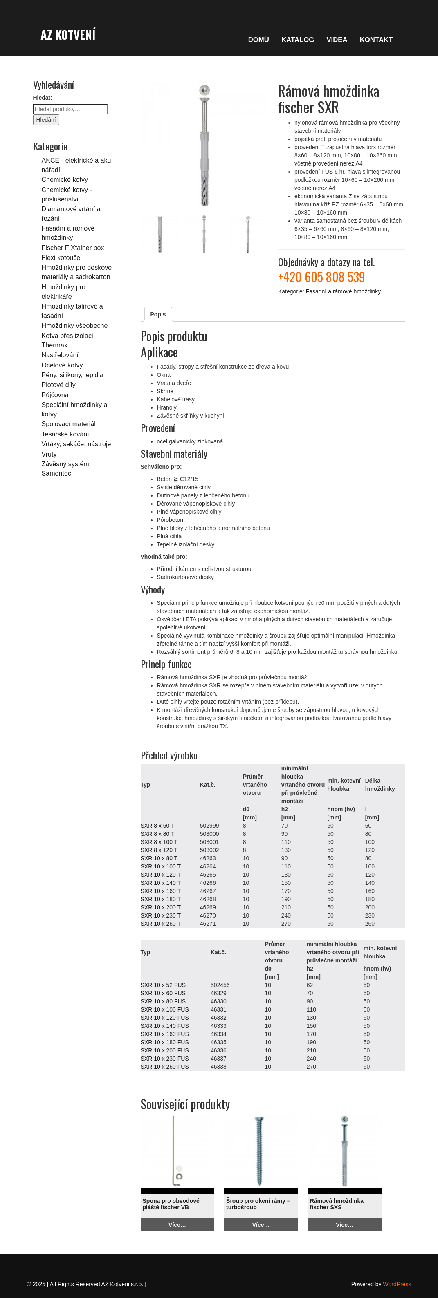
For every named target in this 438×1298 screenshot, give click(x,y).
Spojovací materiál (69, 423)
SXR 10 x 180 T (161, 899)
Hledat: (42, 97)
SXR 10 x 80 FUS (163, 1001)
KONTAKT (376, 40)
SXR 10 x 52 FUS (163, 985)
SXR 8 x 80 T (158, 833)
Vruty (49, 454)
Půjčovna (55, 394)
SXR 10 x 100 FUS (165, 1009)
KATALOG (297, 40)
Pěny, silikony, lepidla (72, 374)
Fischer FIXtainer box (73, 247)
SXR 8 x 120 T (159, 850)
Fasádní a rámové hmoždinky (343, 291)
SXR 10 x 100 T (161, 866)
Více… (177, 1225)
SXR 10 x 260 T (161, 923)
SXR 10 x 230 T (161, 915)
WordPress (397, 1284)
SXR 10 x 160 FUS (165, 1034)
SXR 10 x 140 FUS (165, 1026)
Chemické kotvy (65, 179)
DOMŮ (258, 40)
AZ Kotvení (67, 34)
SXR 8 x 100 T (159, 842)
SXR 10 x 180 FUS (165, 1042)
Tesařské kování (65, 434)
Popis (158, 314)
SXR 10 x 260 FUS (165, 1066)
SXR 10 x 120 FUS (165, 1017)
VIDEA (336, 40)
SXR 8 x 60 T (158, 825)
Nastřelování (60, 354)
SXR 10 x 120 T (161, 874)
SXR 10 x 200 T (161, 907)
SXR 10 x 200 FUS (165, 1050)
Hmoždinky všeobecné (75, 325)
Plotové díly (59, 384)
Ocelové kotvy (62, 365)
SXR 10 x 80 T (159, 858)
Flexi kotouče (61, 257)
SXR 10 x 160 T (161, 891)
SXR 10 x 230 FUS (165, 1058)
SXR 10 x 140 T (161, 883)
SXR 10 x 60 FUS (163, 993)
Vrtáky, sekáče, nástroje (76, 444)
